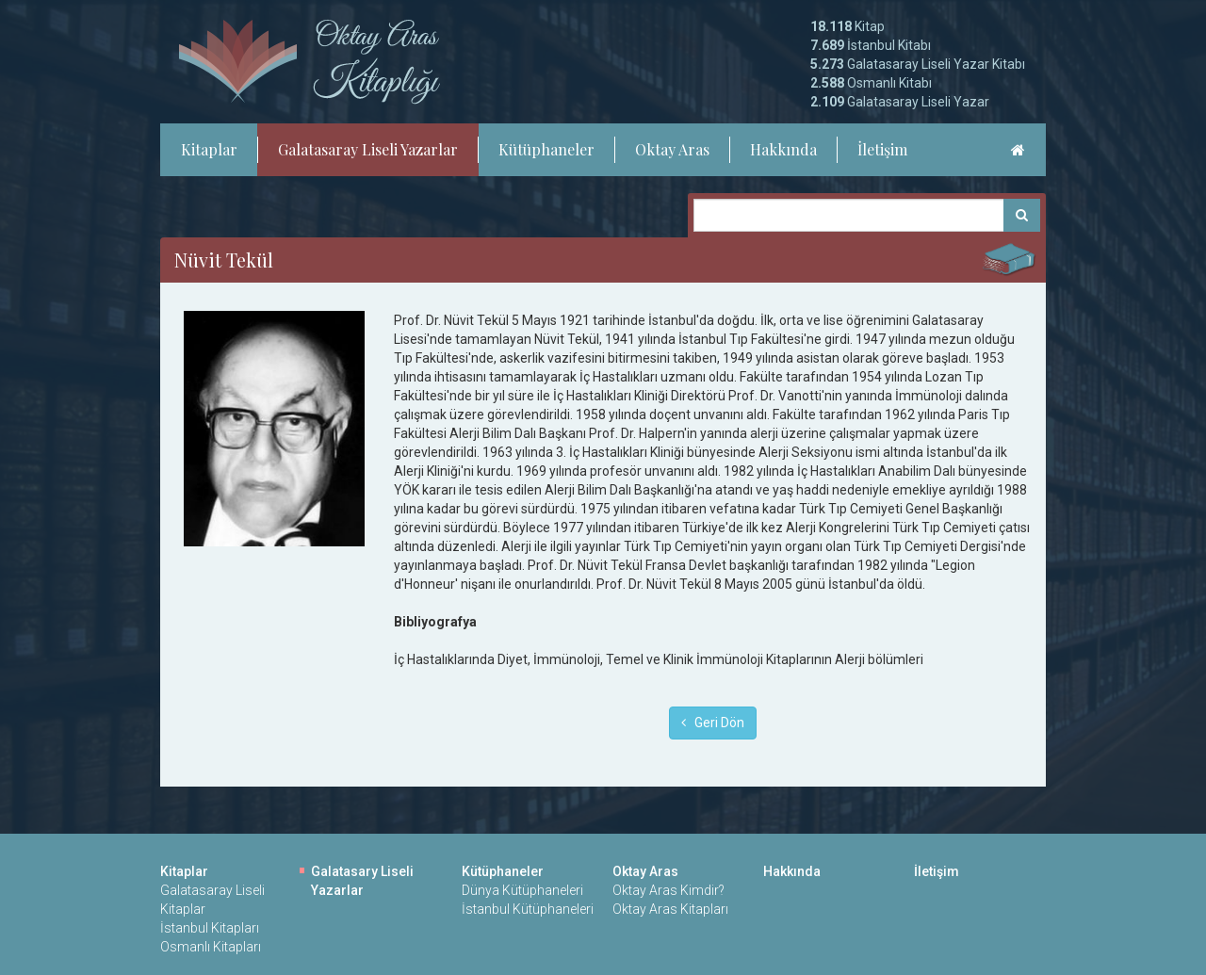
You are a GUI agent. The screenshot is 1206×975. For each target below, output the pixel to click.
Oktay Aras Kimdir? (668, 890)
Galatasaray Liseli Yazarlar (368, 149)
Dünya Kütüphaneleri (522, 890)
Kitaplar (209, 149)
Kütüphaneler (546, 149)
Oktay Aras (672, 149)
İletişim (882, 149)
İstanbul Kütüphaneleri (528, 909)
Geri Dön (712, 722)
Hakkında (783, 149)
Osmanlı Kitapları (210, 946)
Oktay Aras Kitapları (670, 909)
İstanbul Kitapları (209, 927)
